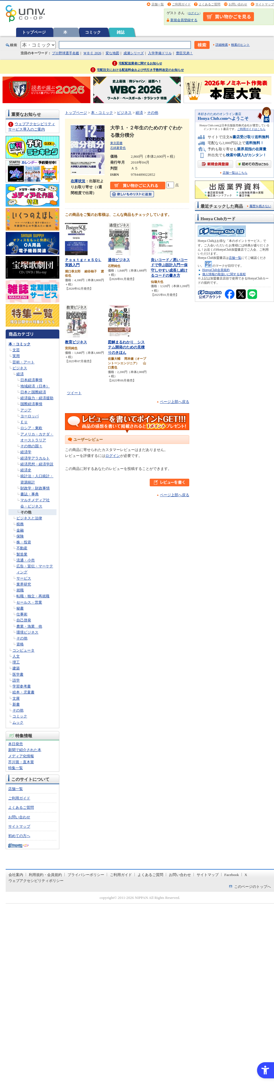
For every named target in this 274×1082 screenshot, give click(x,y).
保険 (20, 536)
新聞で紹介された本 (24, 750)
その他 (25, 512)
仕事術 (21, 614)
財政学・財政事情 (35, 488)
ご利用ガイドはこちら (251, 129)
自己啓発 (23, 620)
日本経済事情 (31, 380)
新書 (16, 704)
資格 (20, 644)
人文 (16, 656)
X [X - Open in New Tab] (246, 875)
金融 (20, 530)
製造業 (21, 554)
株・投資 (23, 542)
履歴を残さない (260, 206)
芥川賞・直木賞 (21, 762)
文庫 (16, 698)
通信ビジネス (119, 260)
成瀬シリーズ (133, 53)
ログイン (193, 13)
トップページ (34, 32)
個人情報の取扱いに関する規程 (224, 274)
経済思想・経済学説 (36, 464)
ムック (17, 722)
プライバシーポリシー (86, 875)
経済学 (25, 452)
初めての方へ (19, 836)
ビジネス (19, 368)
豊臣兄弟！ (184, 53)
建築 (16, 668)
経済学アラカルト (35, 458)
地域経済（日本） (35, 386)
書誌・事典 (29, 494)
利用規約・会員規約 (45, 875)
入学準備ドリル (160, 53)
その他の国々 (31, 446)
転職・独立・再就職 (32, 596)
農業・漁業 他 (29, 626)
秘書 (20, 608)
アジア (25, 410)
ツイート (74, 393)
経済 (20, 374)
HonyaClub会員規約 (216, 270)
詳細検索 (222, 44)
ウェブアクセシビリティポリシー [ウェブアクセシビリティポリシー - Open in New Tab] (36, 881)
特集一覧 (15, 768)
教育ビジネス (76, 342)
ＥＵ (24, 422)
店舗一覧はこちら (235, 172)
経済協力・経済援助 (36, 398)
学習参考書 (21, 686)
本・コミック (19, 344)
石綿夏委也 (118, 147)
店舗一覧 (157, 4)
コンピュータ (23, 650)
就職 (20, 590)
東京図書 (116, 143)
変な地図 (112, 53)
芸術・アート (23, 362)
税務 (20, 524)
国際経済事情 (31, 404)
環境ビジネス (27, 632)
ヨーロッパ (29, 416)
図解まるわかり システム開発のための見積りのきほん (126, 347)
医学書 (17, 674)
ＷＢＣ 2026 (92, 53)
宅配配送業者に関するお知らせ (140, 63)
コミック (93, 32)
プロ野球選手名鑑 (65, 53)
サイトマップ (264, 4)
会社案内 (15, 875)
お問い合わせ (238, 4)
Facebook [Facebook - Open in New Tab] (231, 875)
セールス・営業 (29, 602)
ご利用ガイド (181, 4)
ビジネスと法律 (29, 518)
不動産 (21, 548)
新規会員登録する (183, 20)
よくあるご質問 (209, 4)
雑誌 (121, 32)
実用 (16, 356)
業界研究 (23, 584)
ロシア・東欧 (31, 428)
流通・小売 (25, 560)
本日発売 (15, 744)
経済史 (25, 470)
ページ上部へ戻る (174, 402)
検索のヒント (240, 44)
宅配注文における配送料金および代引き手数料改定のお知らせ (140, 69)
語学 (16, 680)
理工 (16, 662)
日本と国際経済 (33, 392)
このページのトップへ (252, 886)
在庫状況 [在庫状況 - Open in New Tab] (78, 181)
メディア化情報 (21, 756)
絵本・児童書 (23, 692)
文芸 (16, 350)
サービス (23, 578)
